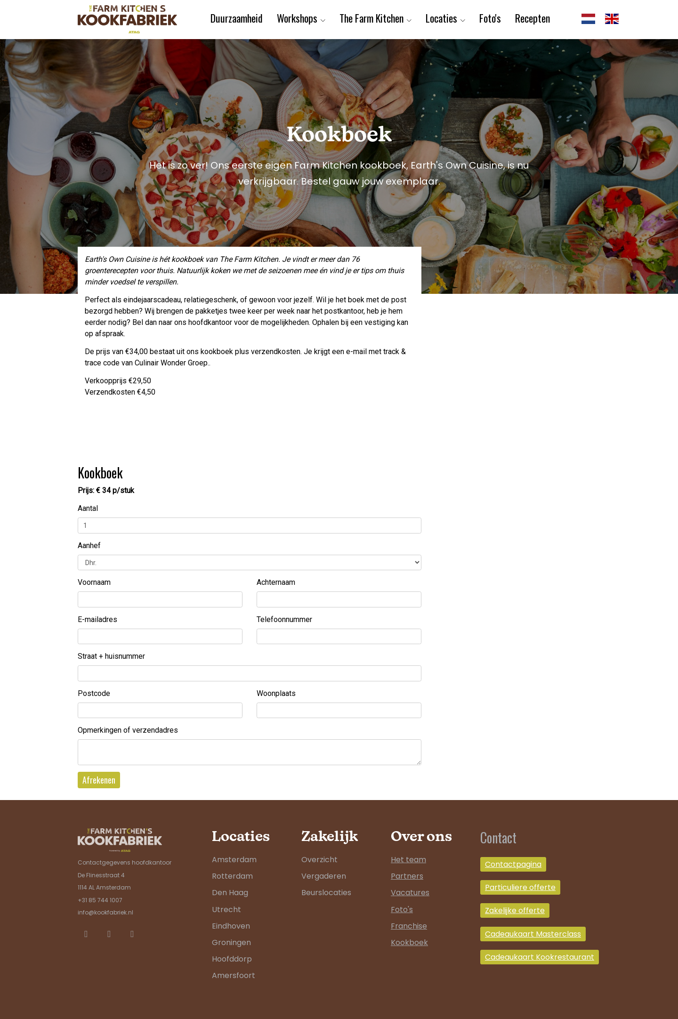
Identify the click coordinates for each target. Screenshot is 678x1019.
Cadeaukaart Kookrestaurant (539, 957)
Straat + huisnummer (111, 656)
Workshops (297, 17)
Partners (407, 876)
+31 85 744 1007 (100, 900)
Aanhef (89, 545)
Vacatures (410, 892)
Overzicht (319, 859)
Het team (408, 859)
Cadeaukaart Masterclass (533, 934)
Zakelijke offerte (515, 910)
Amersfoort (233, 975)
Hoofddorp (232, 959)
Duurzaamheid (236, 17)
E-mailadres (97, 619)
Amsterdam (234, 859)
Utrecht (226, 909)
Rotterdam (232, 876)
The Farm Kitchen (371, 17)
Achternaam (276, 582)
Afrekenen (98, 780)
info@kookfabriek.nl (105, 912)
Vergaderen (323, 876)
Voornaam (94, 582)
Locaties (441, 17)
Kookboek (409, 942)
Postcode (94, 693)
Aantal (88, 508)
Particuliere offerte (520, 887)
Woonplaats (276, 693)
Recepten (532, 17)
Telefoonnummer (284, 619)
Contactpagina (513, 864)
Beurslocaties (326, 892)
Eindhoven (231, 926)
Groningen (231, 942)
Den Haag (230, 892)
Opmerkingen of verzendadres (128, 730)
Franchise (409, 926)
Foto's (490, 17)
